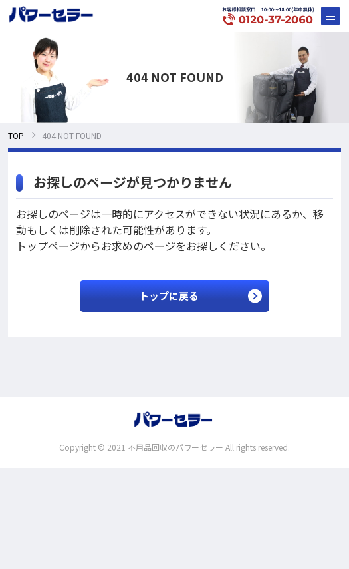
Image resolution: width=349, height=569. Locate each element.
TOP (16, 135)
